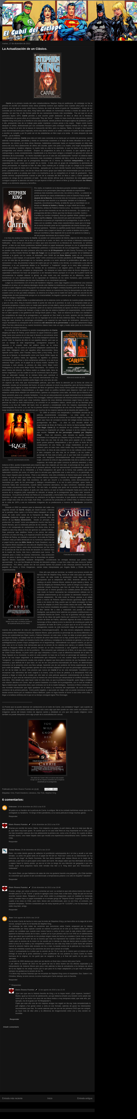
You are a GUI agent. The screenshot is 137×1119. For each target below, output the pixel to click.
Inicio (49, 1098)
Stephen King (50, 793)
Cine (12, 793)
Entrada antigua (84, 1098)
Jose (11, 918)
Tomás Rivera (14, 850)
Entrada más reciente (12, 1098)
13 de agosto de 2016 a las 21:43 (51, 990)
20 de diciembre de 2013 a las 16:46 (46, 887)
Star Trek (40, 793)
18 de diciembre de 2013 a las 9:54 (45, 824)
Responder (13, 816)
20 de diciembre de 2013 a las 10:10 (35, 850)
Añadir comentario (11, 1027)
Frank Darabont (21, 793)
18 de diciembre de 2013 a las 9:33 (31, 807)
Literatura (32, 793)
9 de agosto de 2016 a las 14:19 (26, 918)
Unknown (13, 807)
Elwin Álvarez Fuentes (18, 824)
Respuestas (16, 985)
